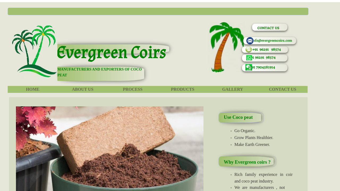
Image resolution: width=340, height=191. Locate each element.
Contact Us (282, 89)
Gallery (232, 89)
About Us (83, 89)
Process (132, 89)
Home (33, 89)
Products (182, 89)
